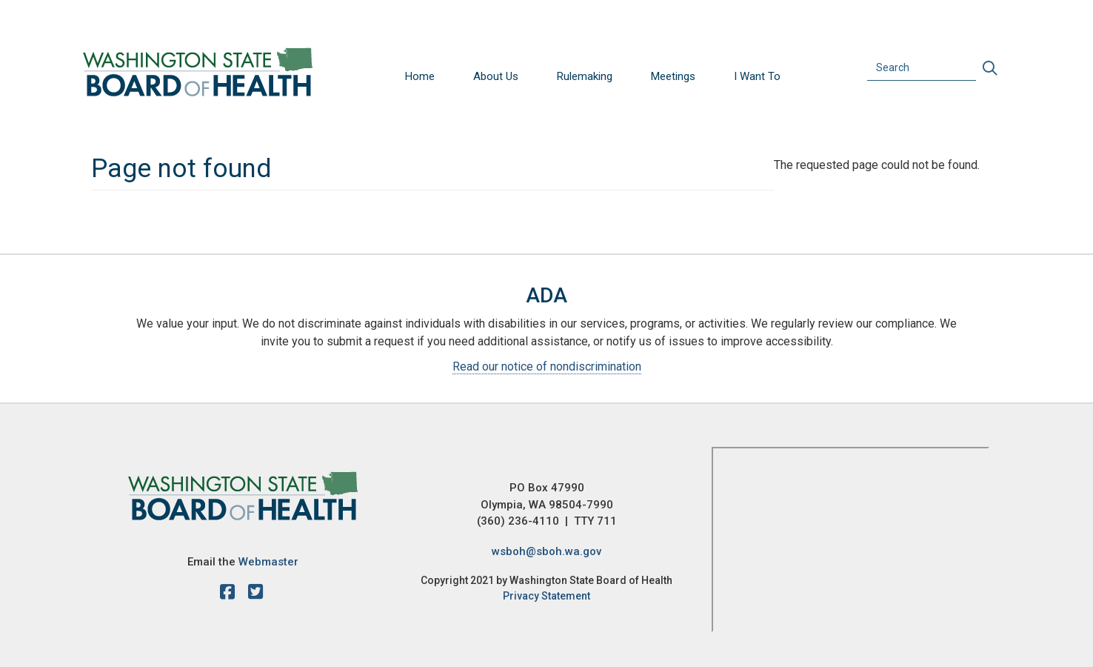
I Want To (757, 76)
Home (420, 76)
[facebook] (231, 594)
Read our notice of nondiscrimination (546, 366)
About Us (495, 76)
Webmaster (268, 561)
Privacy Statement (546, 596)
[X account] (255, 594)
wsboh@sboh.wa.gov (546, 551)
